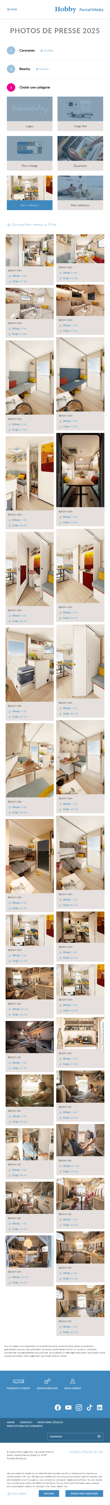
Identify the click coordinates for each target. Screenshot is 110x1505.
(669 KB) (70, 618)
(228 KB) (70, 1171)
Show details (19, 1493)
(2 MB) (19, 902)
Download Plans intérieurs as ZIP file (33, 224)
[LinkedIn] (100, 1407)
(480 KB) (70, 713)
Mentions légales (50, 1422)
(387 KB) (70, 1332)
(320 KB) (70, 1010)
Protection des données (25, 1425)
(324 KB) (70, 957)
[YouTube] (68, 1407)
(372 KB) (70, 1064)
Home (11, 1422)
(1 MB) (69, 804)
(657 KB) (19, 716)
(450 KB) (70, 809)
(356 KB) (19, 1175)
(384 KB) (70, 905)
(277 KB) (70, 331)
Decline (49, 1493)
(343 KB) (70, 1278)
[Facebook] (58, 1407)
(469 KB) (19, 908)
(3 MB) (19, 328)
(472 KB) (70, 426)
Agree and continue (84, 1493)
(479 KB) (19, 429)
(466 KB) (19, 525)
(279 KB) (19, 1282)
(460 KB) (19, 812)
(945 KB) (19, 1277)
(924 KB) (19, 1009)
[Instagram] (79, 1407)
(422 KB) (19, 1229)
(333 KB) (70, 278)
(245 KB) (19, 334)
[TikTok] (89, 1407)
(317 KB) (19, 281)
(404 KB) (70, 1225)
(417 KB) (19, 1068)
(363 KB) (70, 1117)
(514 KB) (70, 522)
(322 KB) (19, 1014)
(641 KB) (70, 1166)
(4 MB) (19, 276)
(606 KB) (19, 621)
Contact (26, 1422)
